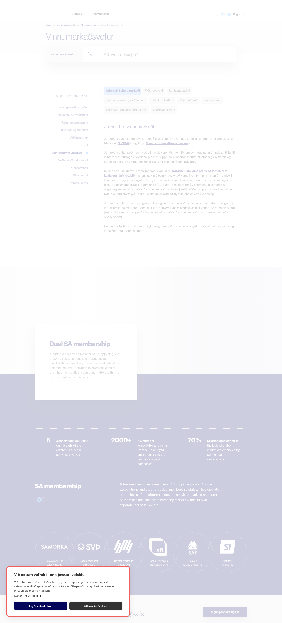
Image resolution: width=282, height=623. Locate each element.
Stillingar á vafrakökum (95, 606)
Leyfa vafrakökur (40, 606)
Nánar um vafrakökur (27, 595)
